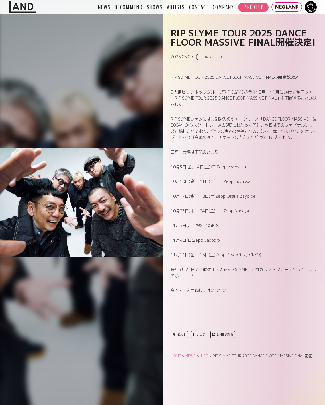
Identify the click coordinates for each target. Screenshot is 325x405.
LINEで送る (222, 334)
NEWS (104, 7)
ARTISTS (176, 7)
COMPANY (223, 7)
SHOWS (155, 7)
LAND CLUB (253, 7)
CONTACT (199, 7)
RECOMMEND (129, 7)
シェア (199, 334)
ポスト (179, 334)
